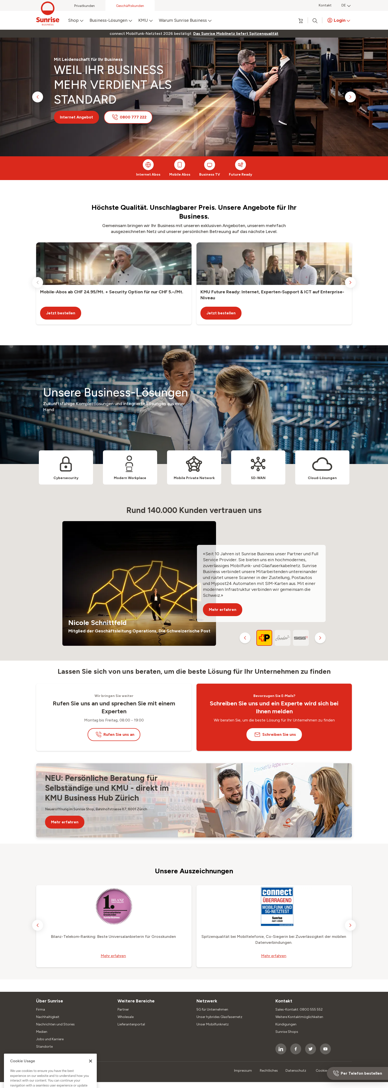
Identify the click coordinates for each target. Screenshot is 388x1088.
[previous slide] (37, 97)
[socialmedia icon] (280, 1048)
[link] (235, 34)
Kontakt (325, 5)
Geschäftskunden (130, 6)
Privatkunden (84, 6)
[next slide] (350, 97)
